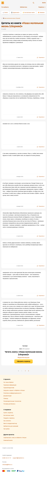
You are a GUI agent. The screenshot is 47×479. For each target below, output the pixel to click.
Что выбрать (5, 7)
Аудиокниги (16, 12)
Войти (44, 2)
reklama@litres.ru (7, 464)
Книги (6, 12)
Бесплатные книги (29, 12)
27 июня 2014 (19, 57)
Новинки (42, 12)
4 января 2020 (19, 176)
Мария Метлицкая (23, 357)
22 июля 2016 (19, 236)
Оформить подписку (23, 361)
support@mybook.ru (18, 458)
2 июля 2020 (20, 117)
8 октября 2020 (19, 87)
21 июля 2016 (19, 325)
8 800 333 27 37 (6, 458)
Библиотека (23, 7)
